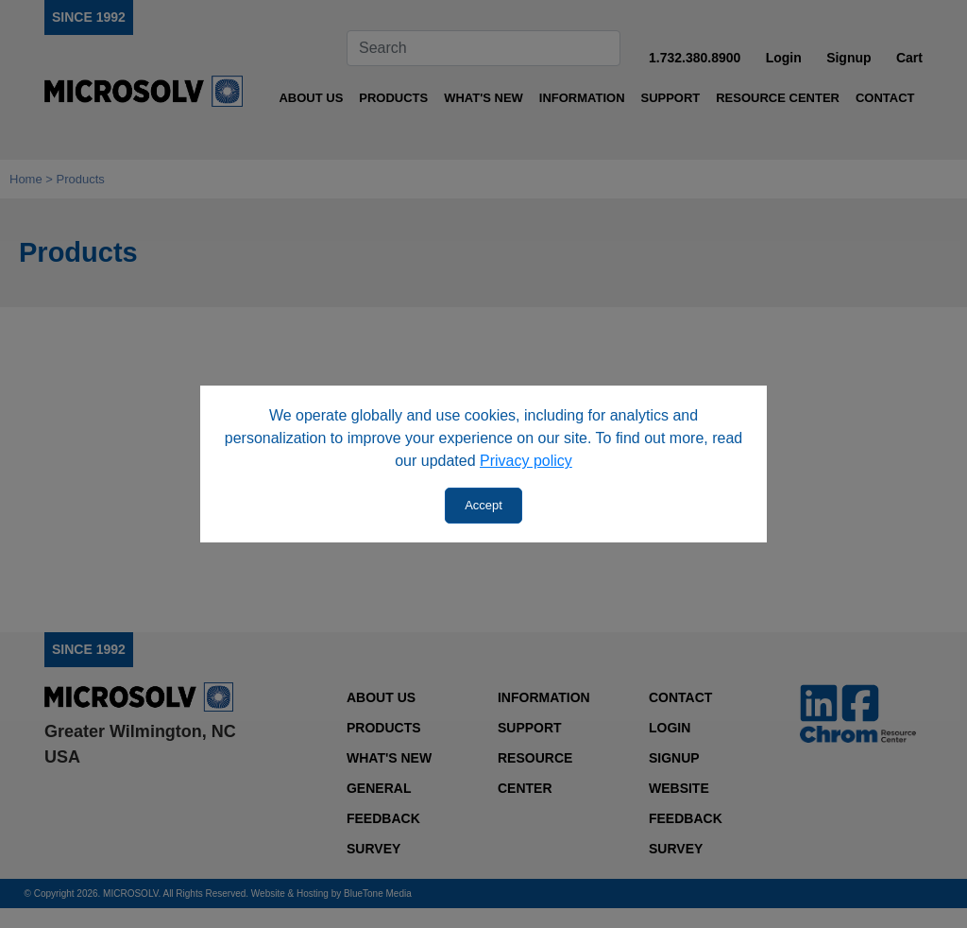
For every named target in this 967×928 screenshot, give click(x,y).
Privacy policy (526, 461)
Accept (483, 505)
